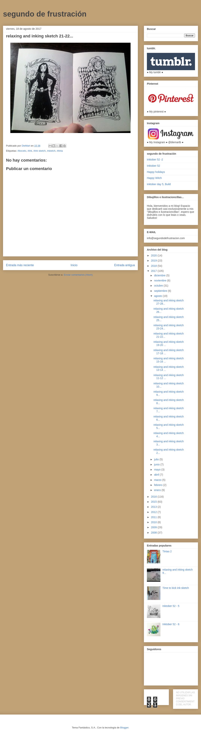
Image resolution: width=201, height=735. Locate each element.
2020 (154, 255)
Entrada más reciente (20, 265)
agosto (158, 295)
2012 (154, 512)
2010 (154, 522)
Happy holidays (156, 171)
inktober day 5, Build (159, 184)
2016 (154, 496)
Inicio (74, 265)
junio (157, 464)
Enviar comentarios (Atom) (78, 274)
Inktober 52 (153, 165)
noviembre (160, 280)
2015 (154, 501)
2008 (154, 532)
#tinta (60, 150)
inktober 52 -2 (155, 159)
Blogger (124, 727)
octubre (159, 285)
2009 (154, 527)
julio (156, 459)
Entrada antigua (124, 265)
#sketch (51, 150)
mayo (157, 469)
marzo (158, 479)
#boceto (21, 150)
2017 (154, 270)
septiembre (161, 290)
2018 (154, 265)
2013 (154, 506)
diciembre (160, 275)
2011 (154, 517)
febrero (158, 484)
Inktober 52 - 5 (170, 605)
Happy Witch (154, 177)
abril (157, 474)
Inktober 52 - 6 (170, 624)
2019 (154, 260)
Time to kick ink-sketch (175, 587)
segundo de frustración (45, 14)
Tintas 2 (167, 551)
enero (158, 490)
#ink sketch (39, 150)
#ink (30, 150)
